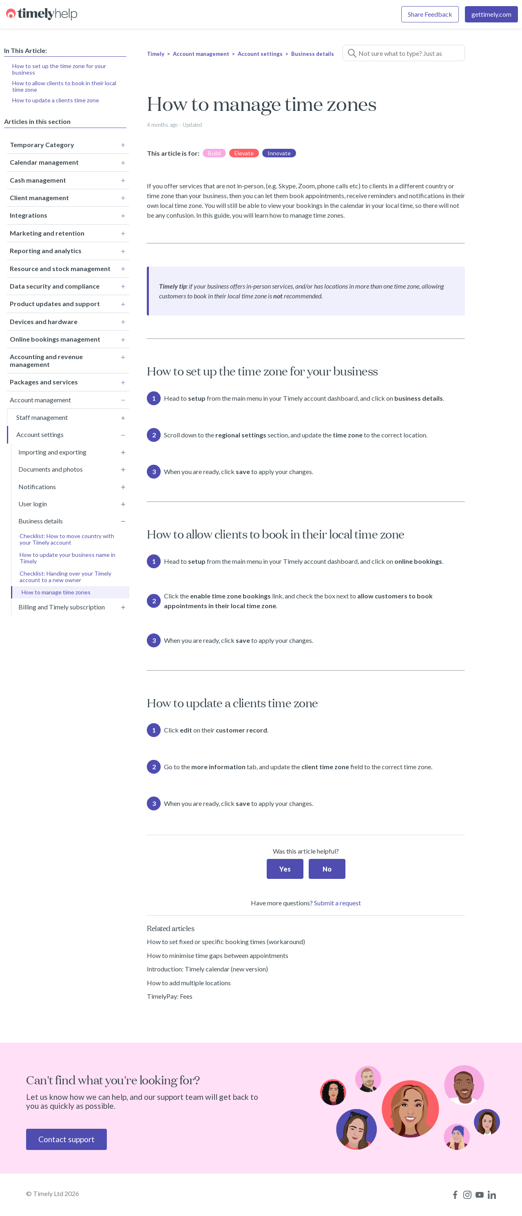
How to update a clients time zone (55, 100)
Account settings (260, 54)
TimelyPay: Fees (169, 996)
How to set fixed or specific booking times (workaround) (226, 941)
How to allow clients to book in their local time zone (64, 86)
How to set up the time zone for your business (59, 69)
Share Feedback (430, 14)
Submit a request (337, 903)
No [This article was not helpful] (327, 869)
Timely (155, 54)
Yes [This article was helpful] (285, 869)
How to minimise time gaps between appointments (217, 955)
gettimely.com (491, 14)
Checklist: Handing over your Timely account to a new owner (65, 573)
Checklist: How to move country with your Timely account (67, 535)
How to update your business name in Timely (67, 554)
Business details (312, 54)
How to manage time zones (56, 588)
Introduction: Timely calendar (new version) (207, 969)
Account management (201, 54)
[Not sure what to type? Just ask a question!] (404, 53)
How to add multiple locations (189, 982)
